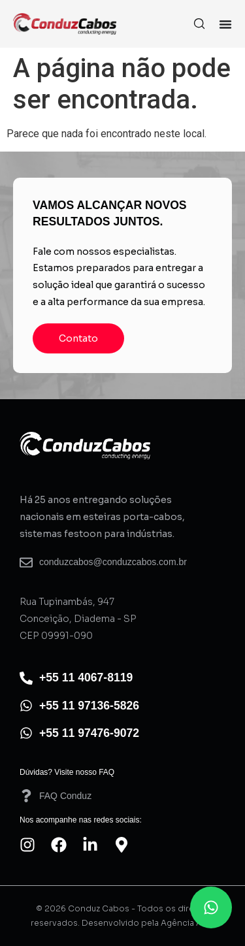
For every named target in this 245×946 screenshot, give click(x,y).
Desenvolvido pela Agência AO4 (148, 923)
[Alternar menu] (225, 24)
